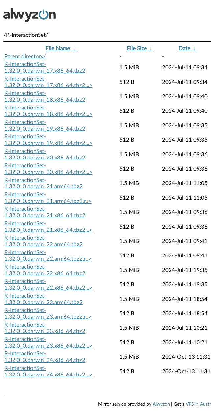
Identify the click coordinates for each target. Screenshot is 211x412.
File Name (57, 48)
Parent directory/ (25, 56)
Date (184, 48)
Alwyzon (161, 404)
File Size (137, 48)
